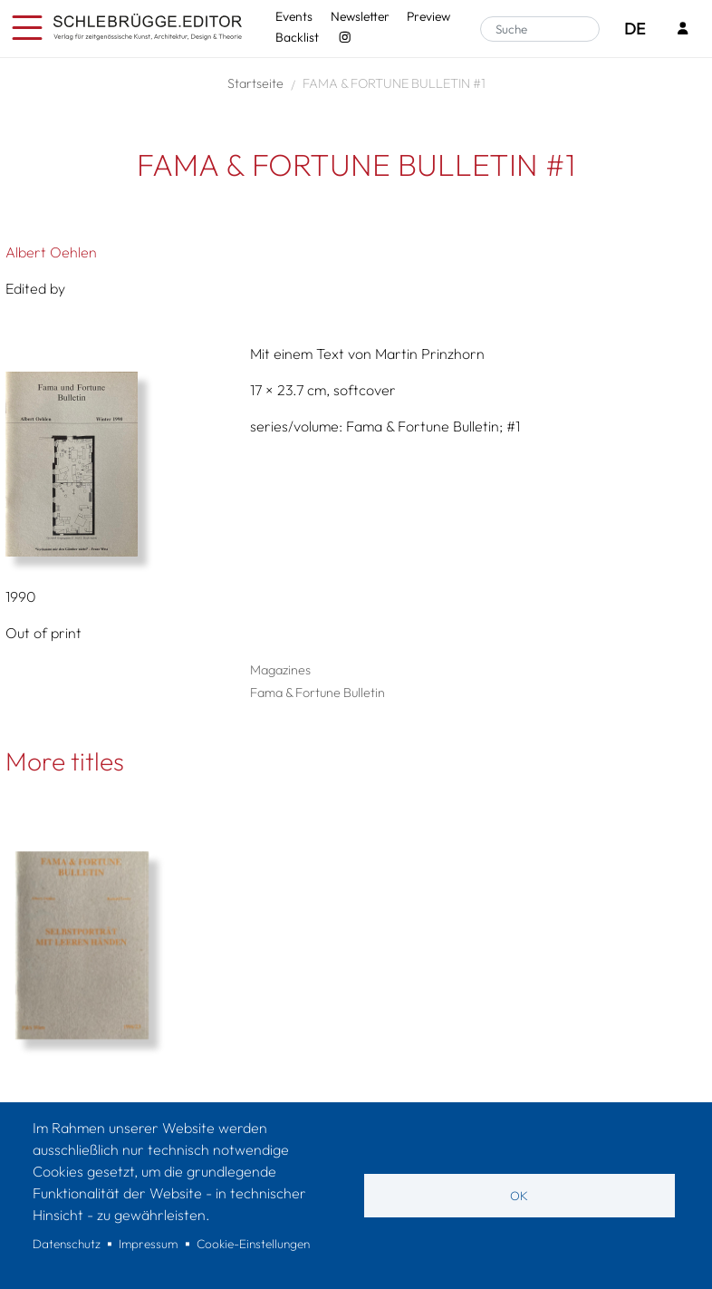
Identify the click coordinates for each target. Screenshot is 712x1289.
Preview (428, 16)
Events (294, 16)
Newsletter (360, 16)
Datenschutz (67, 1244)
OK (519, 1195)
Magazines (280, 670)
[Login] (683, 29)
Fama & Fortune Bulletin (317, 692)
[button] (120, 464)
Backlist (297, 37)
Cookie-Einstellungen (253, 1244)
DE (634, 28)
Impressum (148, 1244)
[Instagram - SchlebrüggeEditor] (344, 37)
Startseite (255, 83)
